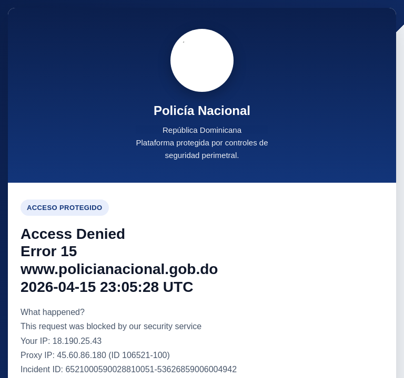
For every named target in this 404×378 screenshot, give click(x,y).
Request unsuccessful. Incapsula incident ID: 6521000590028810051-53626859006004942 (202, 189)
